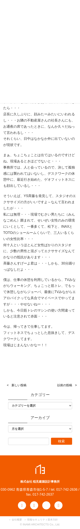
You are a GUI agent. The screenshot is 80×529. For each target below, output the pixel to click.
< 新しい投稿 (16, 385)
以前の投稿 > (67, 385)
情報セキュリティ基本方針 (42, 519)
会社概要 (16, 519)
